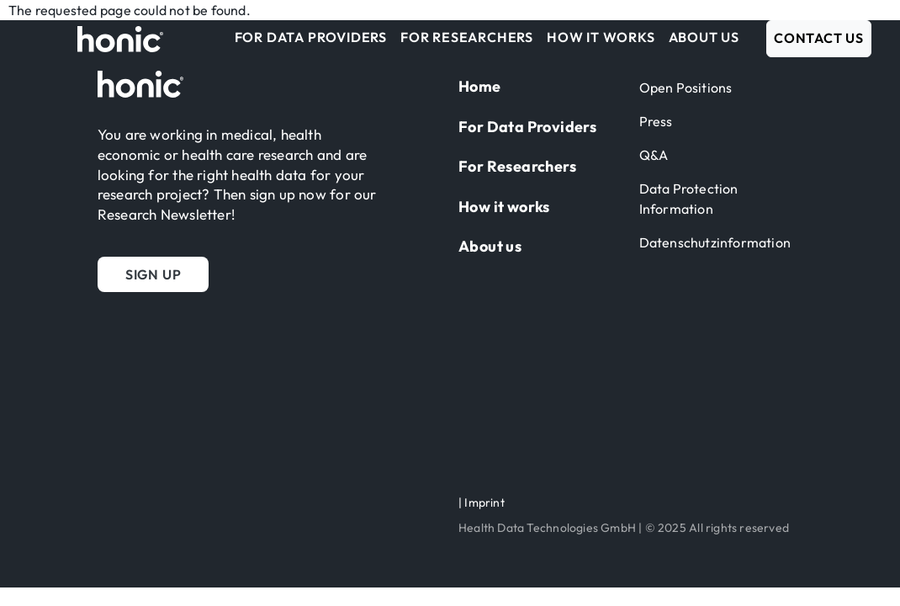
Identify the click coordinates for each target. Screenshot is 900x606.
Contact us (819, 37)
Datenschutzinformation (715, 242)
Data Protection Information (689, 198)
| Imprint (481, 502)
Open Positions (686, 87)
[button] (153, 274)
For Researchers (466, 37)
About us (704, 37)
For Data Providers (311, 37)
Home (479, 86)
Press (656, 121)
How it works (601, 37)
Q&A (654, 154)
